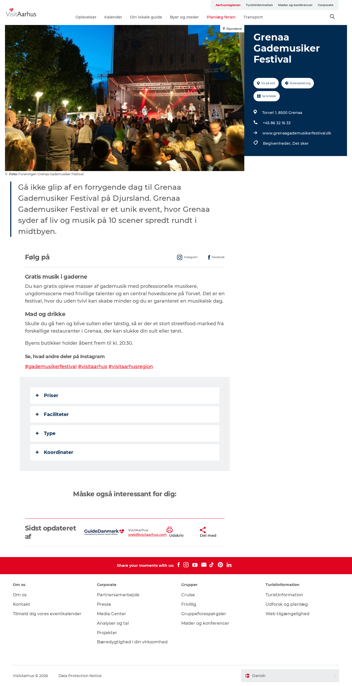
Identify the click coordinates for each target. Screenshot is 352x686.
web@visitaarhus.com (147, 534)
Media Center (111, 613)
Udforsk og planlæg (286, 604)
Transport (260, 16)
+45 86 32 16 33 (277, 123)
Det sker (300, 143)
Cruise (188, 594)
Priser (47, 395)
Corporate (339, 5)
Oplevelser (92, 16)
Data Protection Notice (80, 675)
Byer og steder (191, 16)
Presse (104, 604)
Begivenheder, (277, 143)
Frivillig (188, 604)
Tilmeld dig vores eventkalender (47, 613)
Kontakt (22, 604)
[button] (179, 532)
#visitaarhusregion (130, 366)
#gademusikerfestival (51, 366)
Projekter (107, 632)
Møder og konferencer (309, 5)
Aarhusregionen (241, 5)
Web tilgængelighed (287, 613)
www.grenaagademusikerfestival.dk (296, 133)
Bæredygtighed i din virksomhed (132, 641)
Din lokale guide (153, 16)
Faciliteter (52, 414)
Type (45, 433)
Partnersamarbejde (118, 594)
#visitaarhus (92, 366)
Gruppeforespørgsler (203, 613)
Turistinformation (272, 5)
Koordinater (54, 452)
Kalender (120, 16)
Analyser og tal (113, 623)
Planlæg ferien (228, 16)
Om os (20, 594)
